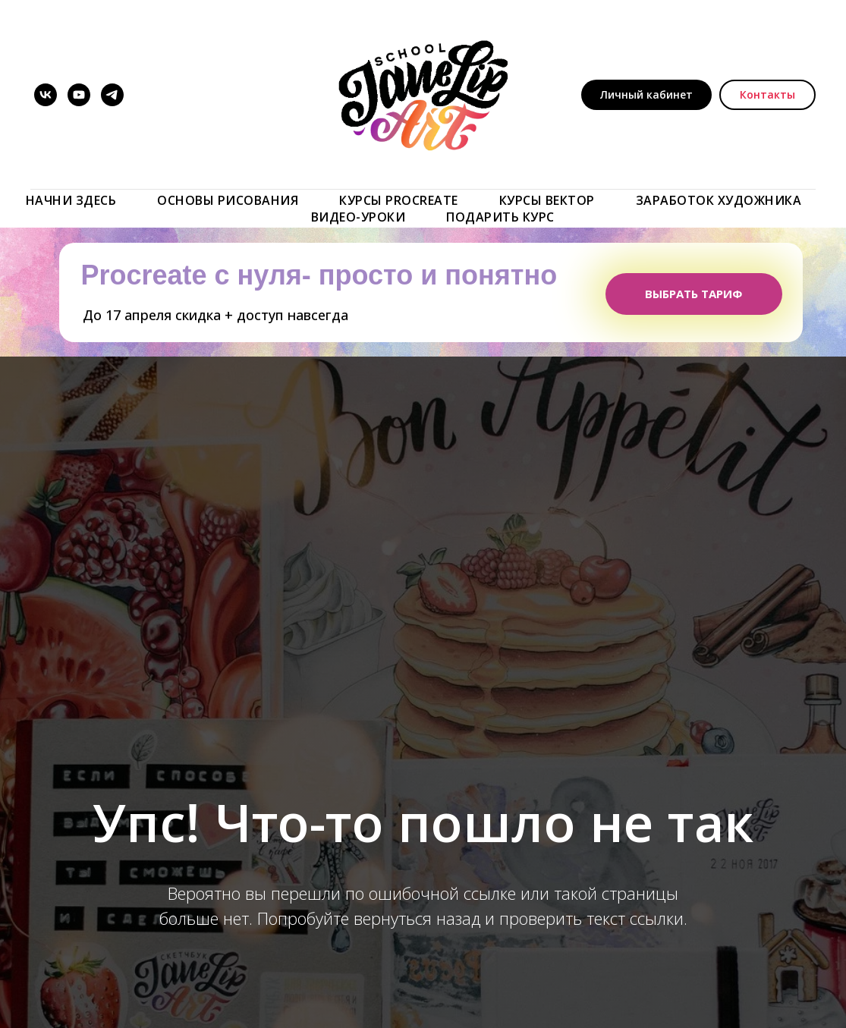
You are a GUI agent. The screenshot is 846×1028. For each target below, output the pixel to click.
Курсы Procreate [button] (398, 200)
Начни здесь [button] (71, 200)
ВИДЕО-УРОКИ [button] (358, 217)
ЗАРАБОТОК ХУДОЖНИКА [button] (719, 200)
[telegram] (112, 94)
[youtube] (79, 94)
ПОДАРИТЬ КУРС (500, 217)
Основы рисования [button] (227, 200)
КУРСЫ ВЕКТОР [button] (547, 200)
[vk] (45, 94)
